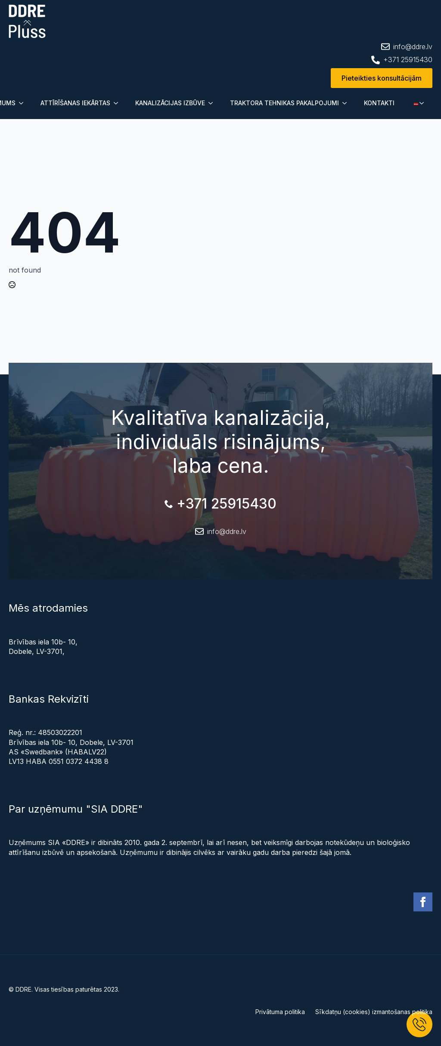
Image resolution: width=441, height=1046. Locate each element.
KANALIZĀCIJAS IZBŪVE (170, 103)
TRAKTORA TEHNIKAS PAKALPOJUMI (284, 103)
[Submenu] (24, 103)
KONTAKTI (379, 103)
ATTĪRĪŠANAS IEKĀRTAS (75, 103)
